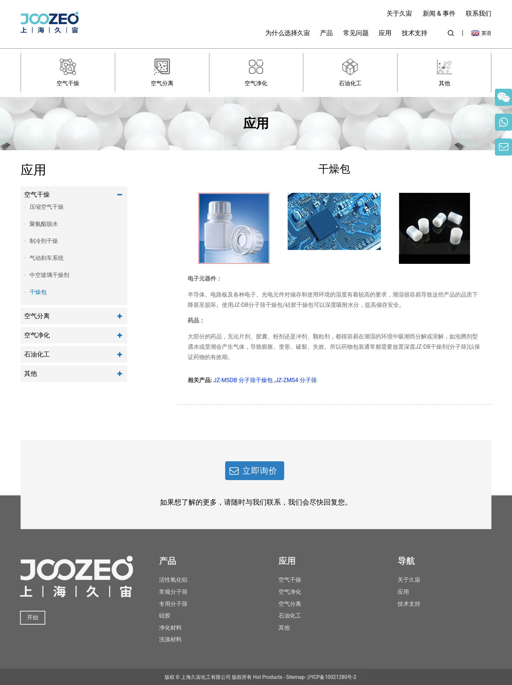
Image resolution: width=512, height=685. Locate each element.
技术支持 (414, 33)
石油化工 (37, 354)
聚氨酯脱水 (44, 224)
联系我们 (478, 13)
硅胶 (158, 615)
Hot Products (267, 682)
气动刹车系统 (47, 258)
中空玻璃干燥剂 (49, 275)
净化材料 (163, 627)
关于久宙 (399, 13)
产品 (326, 33)
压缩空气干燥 (47, 206)
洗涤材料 (163, 639)
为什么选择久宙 (287, 33)
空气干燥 (37, 194)
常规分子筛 (166, 591)
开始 (27, 617)
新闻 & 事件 (439, 13)
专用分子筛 (166, 603)
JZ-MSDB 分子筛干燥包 (243, 380)
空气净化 (37, 335)
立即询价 (253, 471)
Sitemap (295, 682)
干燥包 (38, 292)
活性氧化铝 (166, 579)
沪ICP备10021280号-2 (331, 682)
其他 (30, 373)
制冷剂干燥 (44, 241)
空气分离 (37, 316)
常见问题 (356, 33)
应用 (385, 33)
